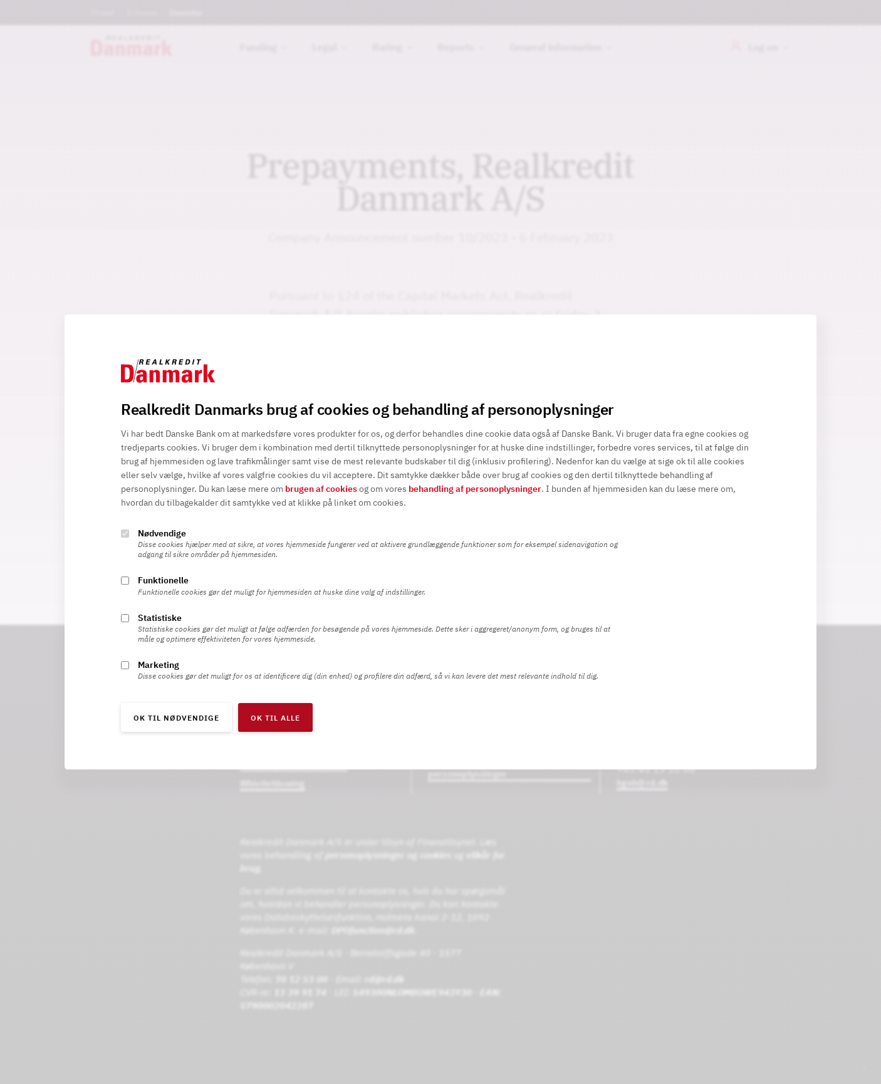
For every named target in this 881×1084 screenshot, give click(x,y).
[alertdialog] (440, 542)
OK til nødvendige (176, 717)
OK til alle (275, 717)
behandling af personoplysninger (475, 489)
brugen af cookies (321, 489)
